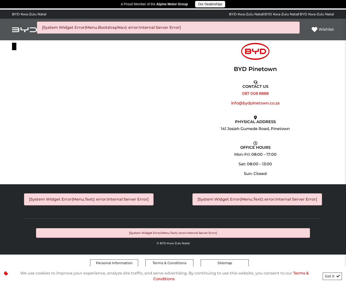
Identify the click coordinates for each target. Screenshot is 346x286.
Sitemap (224, 263)
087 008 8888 (255, 93)
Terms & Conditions (169, 263)
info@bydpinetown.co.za (255, 103)
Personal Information (114, 263)
